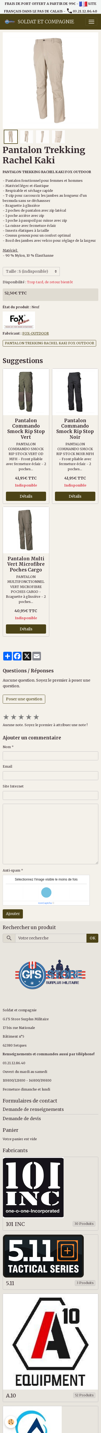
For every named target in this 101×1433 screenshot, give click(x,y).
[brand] (39, 22)
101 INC (15, 1224)
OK (92, 938)
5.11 (10, 1283)
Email (7, 766)
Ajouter (13, 913)
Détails (26, 496)
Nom (7, 747)
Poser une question (24, 699)
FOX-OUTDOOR (35, 333)
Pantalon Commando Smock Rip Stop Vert (26, 429)
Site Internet (13, 786)
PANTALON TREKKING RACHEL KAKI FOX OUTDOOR (49, 343)
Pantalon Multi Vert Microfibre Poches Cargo (26, 564)
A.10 (11, 1396)
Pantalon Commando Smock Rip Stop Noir (75, 429)
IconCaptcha (45, 903)
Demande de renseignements (33, 1109)
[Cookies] (11, 1422)
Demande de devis (22, 1118)
